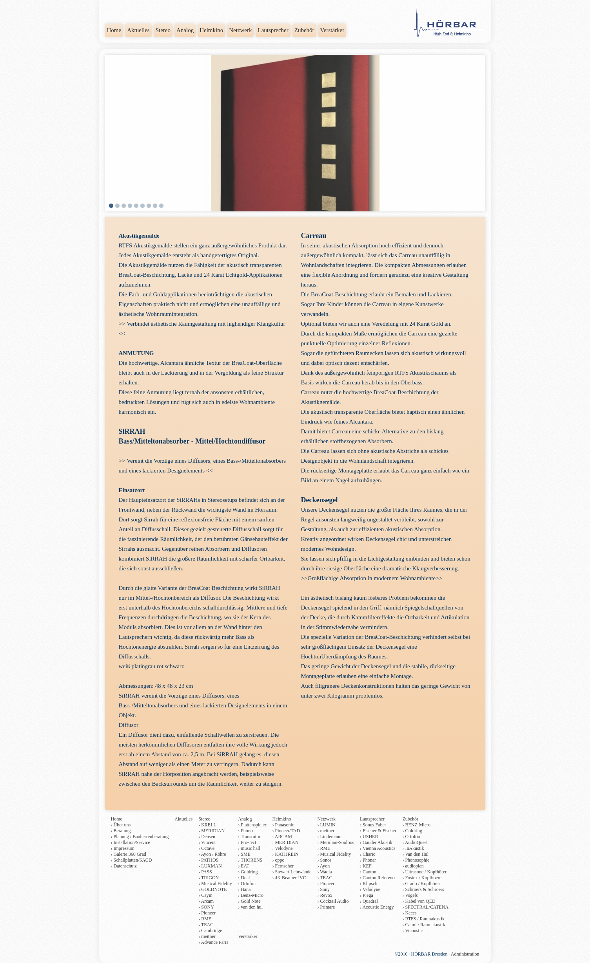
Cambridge (211, 930)
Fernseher (284, 866)
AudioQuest (416, 842)
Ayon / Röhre (213, 854)
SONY (207, 907)
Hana (246, 889)
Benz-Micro (252, 895)
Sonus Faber (374, 825)
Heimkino (211, 30)
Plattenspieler (253, 825)
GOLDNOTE (214, 889)
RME (206, 919)
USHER (370, 836)
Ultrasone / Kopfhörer (426, 872)
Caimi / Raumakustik (425, 924)
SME (246, 854)
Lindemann (330, 836)
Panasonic (284, 825)
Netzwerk (240, 30)
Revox (326, 895)
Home (114, 30)
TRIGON (210, 877)
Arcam (207, 901)
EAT (245, 866)
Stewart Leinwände (293, 872)
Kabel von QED (420, 901)
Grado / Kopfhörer (422, 883)
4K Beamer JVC (290, 877)
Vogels (411, 895)
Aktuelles (138, 30)
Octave (207, 848)
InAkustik (414, 848)
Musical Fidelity (216, 883)
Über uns (122, 825)
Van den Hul (416, 854)
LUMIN (327, 825)
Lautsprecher (273, 30)
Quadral (370, 901)
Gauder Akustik (377, 842)
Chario (369, 854)
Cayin (206, 895)
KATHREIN (286, 854)
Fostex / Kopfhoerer (424, 877)
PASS (206, 872)
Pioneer (208, 913)
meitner (208, 936)
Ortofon (248, 883)
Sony (325, 889)
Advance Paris (214, 942)
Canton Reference (379, 877)
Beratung (122, 830)
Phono (247, 830)
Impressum (124, 848)
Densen (208, 836)
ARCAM (283, 836)
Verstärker (332, 30)
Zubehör (304, 30)
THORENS (251, 860)
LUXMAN (211, 866)
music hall (250, 848)
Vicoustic (414, 930)
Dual (245, 877)
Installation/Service (132, 842)
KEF (367, 866)
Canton (369, 872)
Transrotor (250, 836)
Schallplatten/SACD (133, 860)
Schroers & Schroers (424, 889)
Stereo (163, 30)
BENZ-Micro (417, 825)
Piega (368, 895)
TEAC (207, 924)
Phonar (369, 860)
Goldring (249, 872)
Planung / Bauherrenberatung (141, 836)
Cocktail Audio (334, 901)
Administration (465, 954)
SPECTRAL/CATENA (426, 907)
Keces (410, 913)
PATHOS (209, 860)
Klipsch (370, 883)
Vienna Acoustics (379, 848)
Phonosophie (417, 860)
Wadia (326, 872)
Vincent (208, 842)
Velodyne (283, 848)
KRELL (208, 825)
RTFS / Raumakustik (425, 919)
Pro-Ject (248, 842)
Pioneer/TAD (287, 830)
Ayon (325, 866)
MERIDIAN (213, 830)
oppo (279, 860)
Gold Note (250, 901)
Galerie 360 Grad (130, 854)
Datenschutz (125, 866)
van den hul (252, 907)
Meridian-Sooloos (337, 842)
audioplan (414, 866)
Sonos (325, 860)
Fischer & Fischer (379, 830)
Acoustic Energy (378, 907)
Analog (185, 30)
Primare (327, 907)
